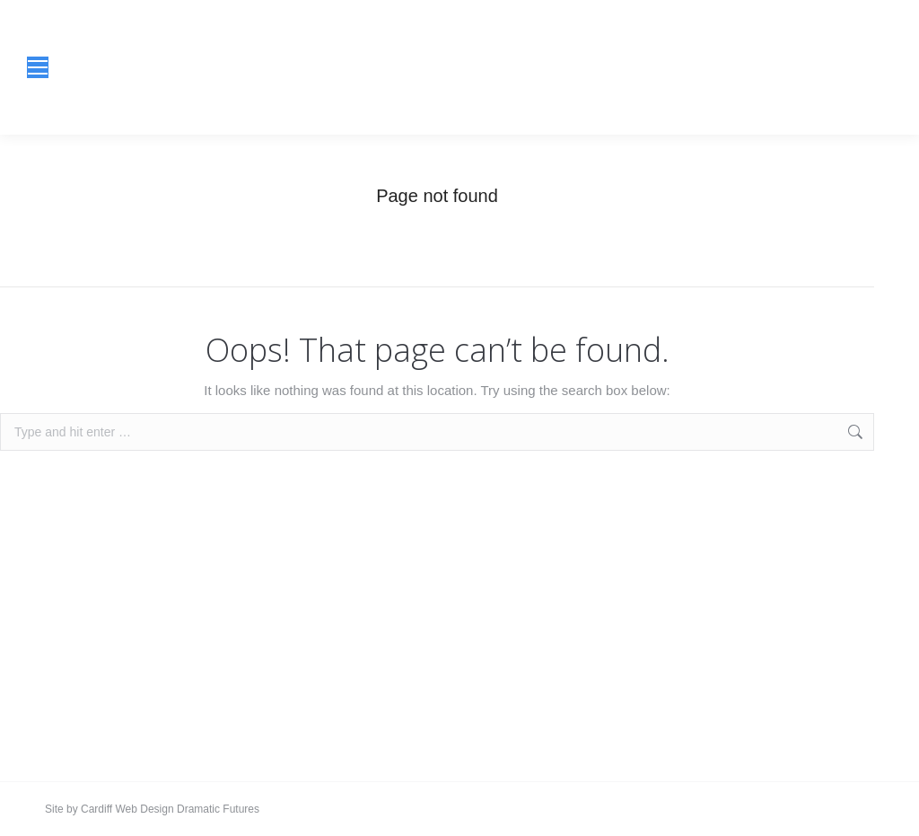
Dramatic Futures (216, 809)
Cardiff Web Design (127, 809)
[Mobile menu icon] (37, 67)
